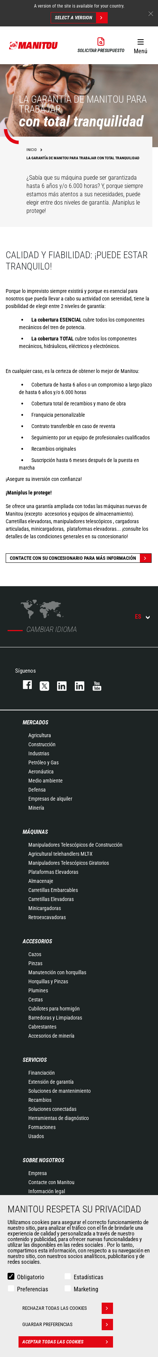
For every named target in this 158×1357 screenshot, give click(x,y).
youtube (93, 684)
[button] (140, 45)
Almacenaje (40, 881)
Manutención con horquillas (57, 972)
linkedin (76, 684)
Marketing (86, 1289)
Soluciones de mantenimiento (59, 1091)
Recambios (39, 1100)
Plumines (38, 990)
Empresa (37, 1173)
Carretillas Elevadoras (51, 899)
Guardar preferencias (67, 1324)
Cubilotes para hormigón (54, 1009)
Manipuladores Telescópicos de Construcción (75, 845)
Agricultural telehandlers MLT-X (60, 854)
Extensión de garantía (51, 1082)
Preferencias (32, 1289)
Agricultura (39, 735)
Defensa (37, 790)
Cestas (35, 1000)
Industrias (38, 753)
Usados (36, 1136)
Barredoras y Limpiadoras (55, 1018)
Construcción (42, 744)
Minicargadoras (44, 908)
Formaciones (42, 1127)
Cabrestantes (42, 1027)
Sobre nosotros (43, 1160)
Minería (36, 808)
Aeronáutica (41, 772)
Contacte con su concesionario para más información (80, 558)
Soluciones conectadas (52, 1109)
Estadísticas (88, 1277)
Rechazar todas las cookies (67, 1308)
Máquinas (35, 832)
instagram (58, 684)
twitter (41, 684)
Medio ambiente (45, 781)
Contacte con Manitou (51, 1182)
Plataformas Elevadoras (53, 872)
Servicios (35, 1060)
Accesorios (37, 941)
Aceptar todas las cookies (67, 1342)
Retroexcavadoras (47, 917)
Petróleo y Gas (43, 762)
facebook (23, 684)
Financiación (41, 1073)
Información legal (46, 1191)
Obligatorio (30, 1277)
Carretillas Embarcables (53, 890)
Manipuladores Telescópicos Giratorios (68, 863)
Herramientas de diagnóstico (58, 1118)
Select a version (81, 17)
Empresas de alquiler (50, 799)
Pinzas (35, 963)
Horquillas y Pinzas (48, 981)
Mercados (35, 722)
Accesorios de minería (51, 1036)
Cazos (34, 954)
